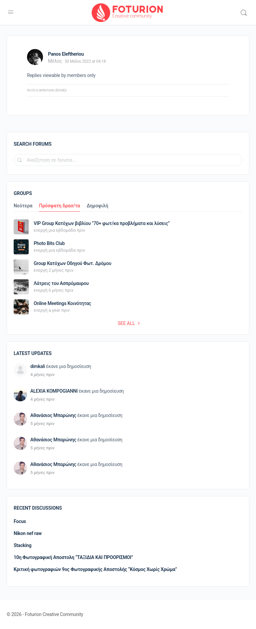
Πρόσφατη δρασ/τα (59, 205)
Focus (20, 521)
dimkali (37, 366)
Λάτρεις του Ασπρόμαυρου (61, 283)
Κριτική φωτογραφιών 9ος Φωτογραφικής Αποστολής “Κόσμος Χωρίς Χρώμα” (95, 569)
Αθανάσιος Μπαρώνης (53, 415)
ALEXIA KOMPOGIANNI (54, 391)
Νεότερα (23, 205)
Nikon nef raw (28, 533)
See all (130, 323)
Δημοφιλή (97, 205)
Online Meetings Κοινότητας (62, 303)
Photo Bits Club (49, 243)
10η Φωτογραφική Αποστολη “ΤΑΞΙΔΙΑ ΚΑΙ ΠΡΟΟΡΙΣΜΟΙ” (73, 557)
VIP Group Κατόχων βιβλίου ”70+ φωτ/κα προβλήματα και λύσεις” (102, 223)
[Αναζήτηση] (244, 12)
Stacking (22, 545)
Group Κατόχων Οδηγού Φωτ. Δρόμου (72, 263)
